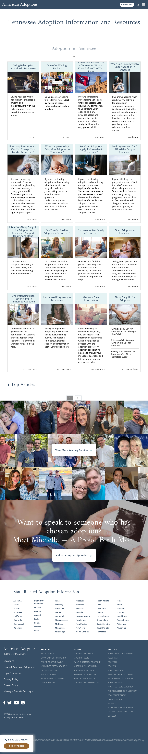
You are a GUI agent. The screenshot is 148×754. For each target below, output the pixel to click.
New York (80, 628)
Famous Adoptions (116, 699)
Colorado (17, 620)
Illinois (37, 622)
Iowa (36, 630)
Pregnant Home (48, 653)
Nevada (79, 612)
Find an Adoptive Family (52, 662)
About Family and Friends (53, 678)
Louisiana (59, 608)
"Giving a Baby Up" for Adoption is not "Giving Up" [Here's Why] (124, 331)
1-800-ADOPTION (16, 739)
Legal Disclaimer (12, 673)
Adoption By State (116, 670)
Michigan (59, 624)
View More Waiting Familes (74, 450)
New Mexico (81, 624)
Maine (58, 612)
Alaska (16, 604)
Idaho (36, 619)
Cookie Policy (10, 685)
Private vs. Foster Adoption (120, 687)
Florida (37, 607)
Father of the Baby (49, 670)
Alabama (17, 600)
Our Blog (112, 716)
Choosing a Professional (86, 666)
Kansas (58, 600)
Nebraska (80, 608)
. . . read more (30, 137)
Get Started (127, 4)
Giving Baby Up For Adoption (54, 658)
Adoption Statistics (117, 695)
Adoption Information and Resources (120, 655)
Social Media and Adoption (120, 707)
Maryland (59, 616)
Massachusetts (61, 620)
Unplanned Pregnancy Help (54, 666)
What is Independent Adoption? (122, 691)
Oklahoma (101, 608)
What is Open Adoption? (85, 678)
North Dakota (103, 600)
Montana (80, 604)
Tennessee (101, 631)
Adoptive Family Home (84, 653)
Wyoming (121, 628)
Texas (119, 600)
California (18, 616)
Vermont (121, 608)
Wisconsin (121, 624)
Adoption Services (116, 683)
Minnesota (60, 628)
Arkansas (17, 612)
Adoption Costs (81, 658)
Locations (8, 661)
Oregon (100, 612)
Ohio (99, 604)
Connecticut (18, 624)
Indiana (37, 626)
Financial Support (49, 674)
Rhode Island (102, 620)
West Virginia (123, 620)
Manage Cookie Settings (18, 691)
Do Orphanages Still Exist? (120, 712)
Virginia (120, 612)
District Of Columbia (39, 602)
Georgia (37, 611)
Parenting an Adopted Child (121, 674)
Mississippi (60, 631)
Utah (119, 604)
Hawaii (37, 615)
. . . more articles (130, 369)
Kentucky (59, 604)
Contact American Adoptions (19, 667)
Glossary (112, 703)
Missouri (80, 600)
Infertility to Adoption (85, 674)
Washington (122, 616)
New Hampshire (83, 616)
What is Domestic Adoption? (87, 662)
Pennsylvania (103, 616)
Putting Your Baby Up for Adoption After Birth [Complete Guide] (123, 354)
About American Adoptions (120, 678)
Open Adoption (48, 683)
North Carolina (82, 631)
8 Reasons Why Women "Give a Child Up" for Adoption (122, 343)
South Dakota (103, 628)
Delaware (17, 628)
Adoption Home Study (84, 670)
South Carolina (103, 624)
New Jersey (81, 620)
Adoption (112, 662)
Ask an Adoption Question (74, 555)
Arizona (17, 608)
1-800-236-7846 (14, 654)
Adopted (112, 666)
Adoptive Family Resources (86, 683)
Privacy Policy (11, 679)
